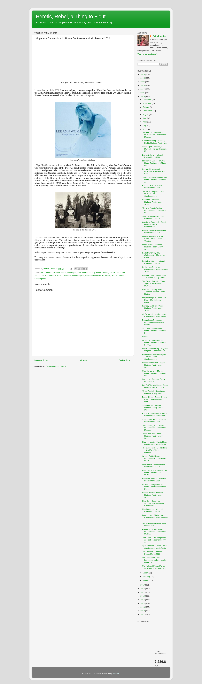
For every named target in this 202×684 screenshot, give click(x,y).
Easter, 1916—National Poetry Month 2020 (152, 186)
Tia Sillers (106, 276)
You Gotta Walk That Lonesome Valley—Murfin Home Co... (154, 560)
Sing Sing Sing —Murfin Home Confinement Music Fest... (154, 330)
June (145, 122)
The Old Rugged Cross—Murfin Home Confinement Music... (154, 427)
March (145, 573)
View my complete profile (148, 54)
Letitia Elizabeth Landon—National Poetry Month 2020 (153, 247)
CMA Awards (82, 273)
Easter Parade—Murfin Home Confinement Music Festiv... (155, 414)
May (145, 126)
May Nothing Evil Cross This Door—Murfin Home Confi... (154, 300)
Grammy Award (108, 273)
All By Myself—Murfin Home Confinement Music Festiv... (155, 315)
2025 (142, 78)
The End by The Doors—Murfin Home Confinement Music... (154, 134)
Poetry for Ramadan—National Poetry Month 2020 (152, 202)
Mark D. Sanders (64, 276)
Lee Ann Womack (48, 276)
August (146, 114)
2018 (142, 588)
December (147, 100)
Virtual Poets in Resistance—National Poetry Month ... (154, 392)
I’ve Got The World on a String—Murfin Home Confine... (155, 386)
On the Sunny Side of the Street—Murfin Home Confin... (152, 238)
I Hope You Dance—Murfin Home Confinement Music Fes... (154, 163)
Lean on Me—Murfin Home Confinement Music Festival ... (155, 517)
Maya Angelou (78, 276)
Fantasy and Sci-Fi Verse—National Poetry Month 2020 (153, 308)
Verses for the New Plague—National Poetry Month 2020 (154, 365)
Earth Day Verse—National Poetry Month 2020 (153, 262)
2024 (142, 82)
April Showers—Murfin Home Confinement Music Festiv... (155, 547)
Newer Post (41, 360)
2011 (142, 614)
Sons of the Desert (93, 276)
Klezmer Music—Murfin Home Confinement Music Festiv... (155, 443)
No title (145, 337)
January (146, 580)
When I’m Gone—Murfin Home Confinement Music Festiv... (154, 342)
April (145, 129)
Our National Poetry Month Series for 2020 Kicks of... (154, 567)
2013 (142, 607)
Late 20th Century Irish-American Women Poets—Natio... (154, 291)
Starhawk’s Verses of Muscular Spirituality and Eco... (153, 171)
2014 (142, 603)
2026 (142, 74)
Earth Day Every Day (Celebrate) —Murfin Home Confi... (154, 255)
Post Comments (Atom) (56, 366)
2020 (142, 96)
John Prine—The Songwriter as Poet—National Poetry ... (154, 540)
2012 (142, 611)
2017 (142, 592)
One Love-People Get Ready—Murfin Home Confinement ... (154, 224)
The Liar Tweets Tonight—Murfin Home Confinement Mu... (154, 210)
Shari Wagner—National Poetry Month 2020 (152, 510)
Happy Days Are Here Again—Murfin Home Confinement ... (154, 356)
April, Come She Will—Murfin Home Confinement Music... (154, 472)
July (145, 118)
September (147, 111)
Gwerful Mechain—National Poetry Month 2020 (153, 465)
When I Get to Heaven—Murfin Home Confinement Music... (154, 458)
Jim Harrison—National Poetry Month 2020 (152, 553)
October (146, 107)
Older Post (125, 360)
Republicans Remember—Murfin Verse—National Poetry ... (153, 322)
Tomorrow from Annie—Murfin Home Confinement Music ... (154, 179)
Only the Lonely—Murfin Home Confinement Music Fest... (154, 373)
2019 (142, 585)
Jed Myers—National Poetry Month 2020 (154, 524)
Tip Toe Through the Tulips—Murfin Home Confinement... (154, 193)
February (147, 577)
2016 (142, 596)
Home (83, 360)
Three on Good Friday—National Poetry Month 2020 (152, 436)
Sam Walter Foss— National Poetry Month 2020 (154, 420)
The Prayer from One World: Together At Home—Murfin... (154, 283)
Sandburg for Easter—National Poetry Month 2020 (152, 407)
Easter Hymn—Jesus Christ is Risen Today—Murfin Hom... (154, 399)
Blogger (116, 673)
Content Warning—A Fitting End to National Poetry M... (154, 142)
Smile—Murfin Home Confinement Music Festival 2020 (155, 269)
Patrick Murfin (159, 36)
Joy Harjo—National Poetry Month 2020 (153, 380)
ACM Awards (46, 273)
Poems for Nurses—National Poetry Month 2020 (154, 231)
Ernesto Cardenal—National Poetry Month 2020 (154, 480)
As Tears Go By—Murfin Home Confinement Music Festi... (154, 486)
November (147, 103)
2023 (142, 85)
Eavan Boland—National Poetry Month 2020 (152, 156)
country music (95, 273)
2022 (142, 89)
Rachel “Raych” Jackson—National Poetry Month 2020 (153, 495)
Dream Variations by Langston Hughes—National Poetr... (155, 349)
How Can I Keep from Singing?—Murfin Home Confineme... (153, 503)
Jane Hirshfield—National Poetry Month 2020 (153, 217)
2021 (142, 93)
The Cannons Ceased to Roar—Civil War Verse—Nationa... (154, 450)
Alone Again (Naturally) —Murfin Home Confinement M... (154, 149)
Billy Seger (71, 273)
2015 (142, 600)
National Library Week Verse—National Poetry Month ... (154, 276)
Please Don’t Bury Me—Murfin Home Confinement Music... (154, 531)
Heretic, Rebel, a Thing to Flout (71, 16)
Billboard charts (59, 273)
